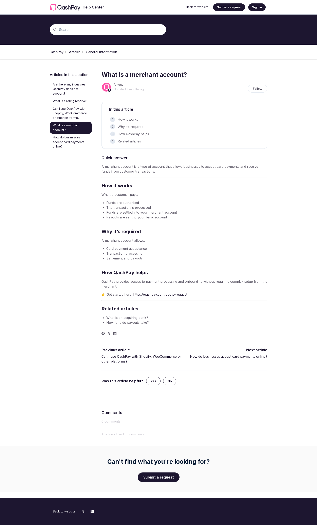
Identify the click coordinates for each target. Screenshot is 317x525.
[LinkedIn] (114, 334)
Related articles (129, 141)
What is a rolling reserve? (70, 101)
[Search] (108, 29)
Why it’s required (130, 127)
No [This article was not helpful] (169, 381)
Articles (74, 52)
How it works (128, 119)
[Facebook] (103, 334)
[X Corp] (109, 334)
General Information (101, 52)
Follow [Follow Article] (257, 88)
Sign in (257, 7)
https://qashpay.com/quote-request (160, 294)
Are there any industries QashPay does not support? (69, 88)
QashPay (56, 52)
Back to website (197, 7)
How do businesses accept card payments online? (228, 356)
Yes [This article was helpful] (153, 381)
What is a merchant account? (66, 127)
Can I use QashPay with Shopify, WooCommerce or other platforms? (70, 113)
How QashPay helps (133, 134)
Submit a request (229, 7)
